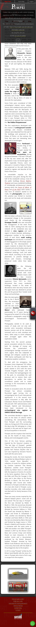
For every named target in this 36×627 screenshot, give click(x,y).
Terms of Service (18, 605)
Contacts (18, 610)
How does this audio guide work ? (18, 603)
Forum (23, 181)
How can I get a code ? (18, 599)
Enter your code (18, 601)
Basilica (28, 181)
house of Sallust (23, 187)
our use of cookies (20, 35)
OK (18, 41)
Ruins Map (21, 1)
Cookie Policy (18, 608)
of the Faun (16, 189)
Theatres (7, 183)
